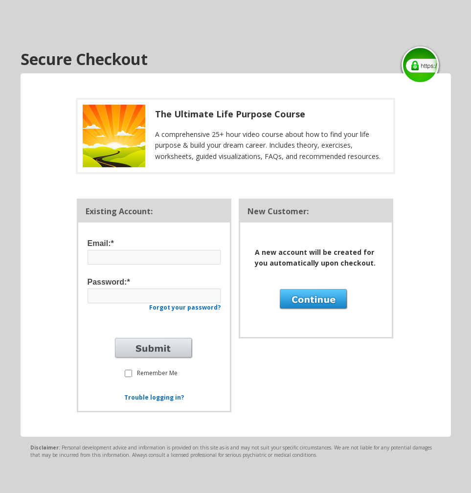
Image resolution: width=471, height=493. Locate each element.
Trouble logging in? (154, 397)
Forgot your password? (185, 307)
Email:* (101, 243)
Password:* (109, 282)
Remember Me (157, 373)
